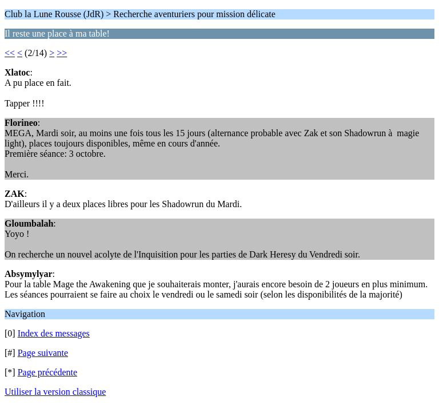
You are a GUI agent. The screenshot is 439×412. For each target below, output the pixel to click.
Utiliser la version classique (55, 392)
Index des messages (54, 333)
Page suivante (43, 353)
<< (10, 53)
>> (62, 53)
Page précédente (47, 372)
